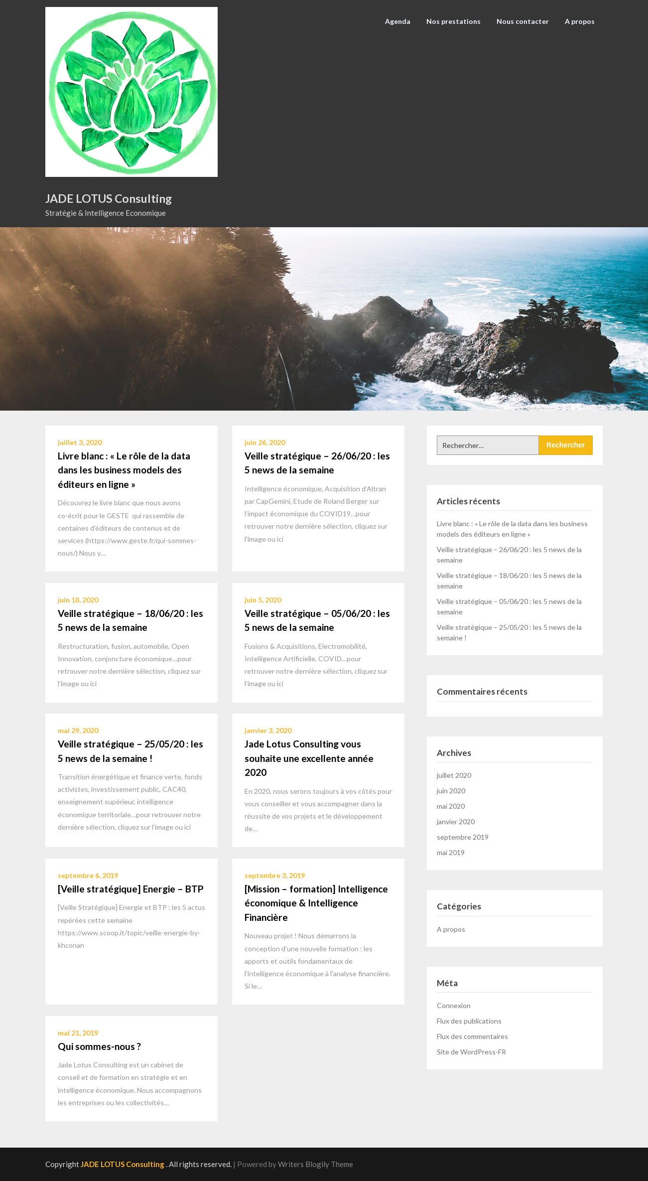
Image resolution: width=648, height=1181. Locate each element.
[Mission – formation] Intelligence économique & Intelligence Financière (316, 903)
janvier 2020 (456, 821)
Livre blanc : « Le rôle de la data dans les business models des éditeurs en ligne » (124, 470)
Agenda (397, 21)
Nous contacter (523, 21)
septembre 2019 (463, 837)
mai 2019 (451, 852)
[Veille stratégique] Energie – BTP (131, 888)
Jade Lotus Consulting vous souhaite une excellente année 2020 (309, 758)
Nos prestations (453, 21)
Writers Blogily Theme (315, 1164)
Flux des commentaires (472, 1036)
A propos (580, 21)
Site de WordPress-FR (471, 1051)
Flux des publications (469, 1021)
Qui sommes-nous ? (99, 1046)
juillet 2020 (454, 775)
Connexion (454, 1005)
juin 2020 (451, 790)
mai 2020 (451, 806)
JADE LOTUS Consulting (108, 198)
